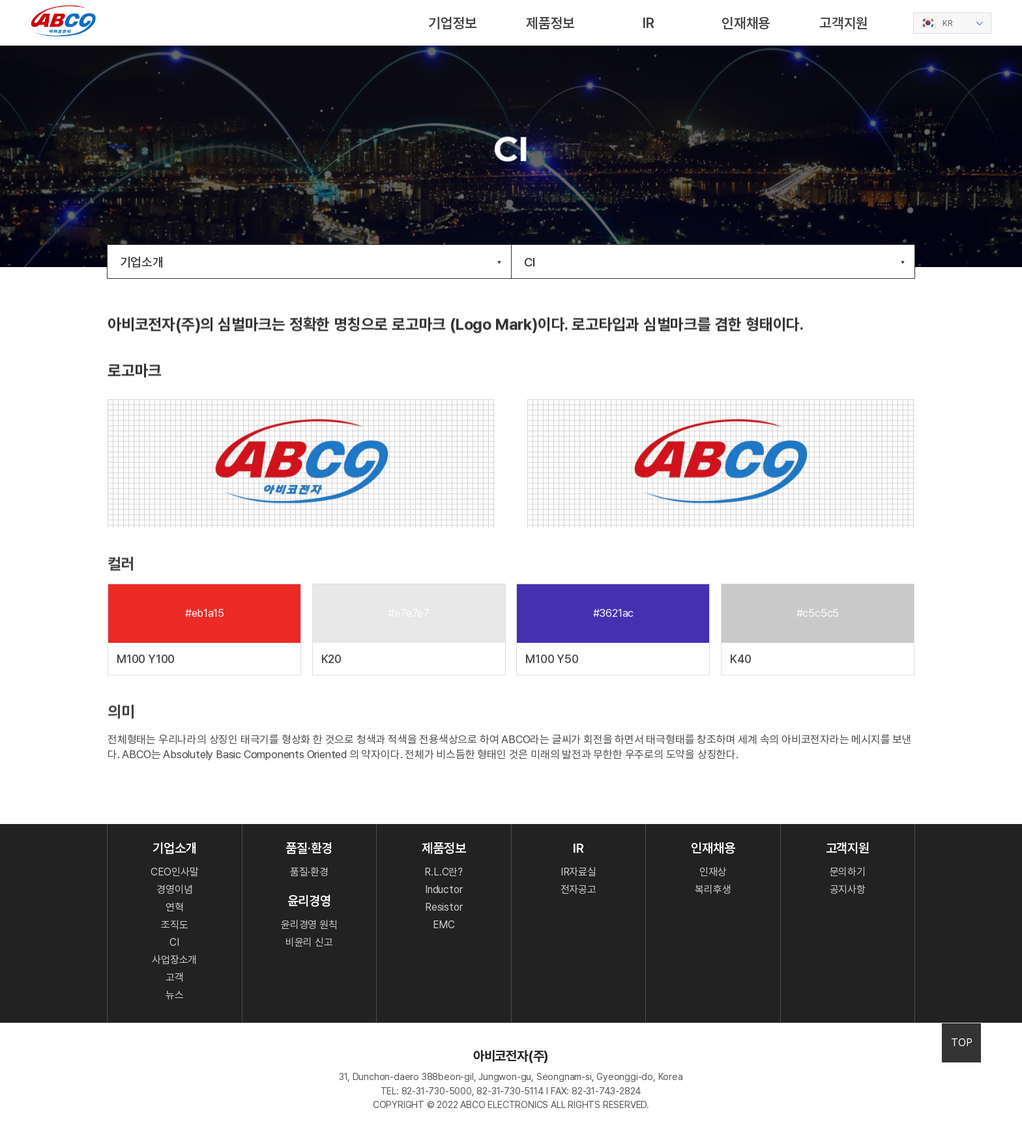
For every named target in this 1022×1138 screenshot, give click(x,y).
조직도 (174, 924)
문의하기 (848, 872)
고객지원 (843, 22)
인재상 (712, 872)
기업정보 (452, 22)
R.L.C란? (443, 872)
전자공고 (578, 889)
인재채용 (746, 22)
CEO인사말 (175, 872)
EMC (444, 924)
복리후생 (713, 889)
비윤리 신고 (309, 942)
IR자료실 (578, 872)
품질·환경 (309, 872)
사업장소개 (174, 960)
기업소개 (310, 262)
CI (714, 262)
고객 (175, 977)
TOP (961, 1042)
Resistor (443, 907)
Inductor (443, 889)
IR (648, 22)
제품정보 (550, 22)
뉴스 (175, 995)
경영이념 (174, 889)
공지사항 (848, 889)
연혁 (175, 907)
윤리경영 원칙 (309, 924)
